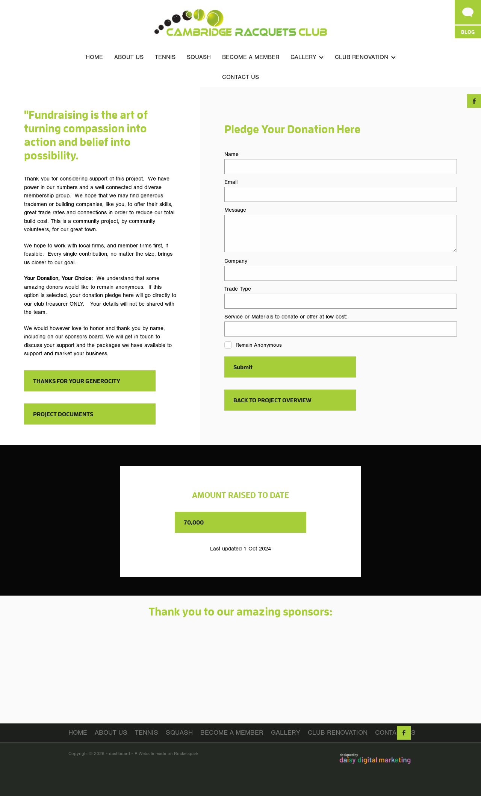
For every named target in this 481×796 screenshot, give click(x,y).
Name (231, 154)
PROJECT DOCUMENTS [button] (63, 413)
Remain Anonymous (259, 345)
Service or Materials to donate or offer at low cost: (286, 317)
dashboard (119, 753)
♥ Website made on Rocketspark (166, 753)
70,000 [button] (194, 522)
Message (235, 210)
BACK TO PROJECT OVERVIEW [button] (272, 399)
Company (235, 261)
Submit (243, 366)
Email (230, 182)
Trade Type (237, 289)
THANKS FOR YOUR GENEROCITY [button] (76, 380)
